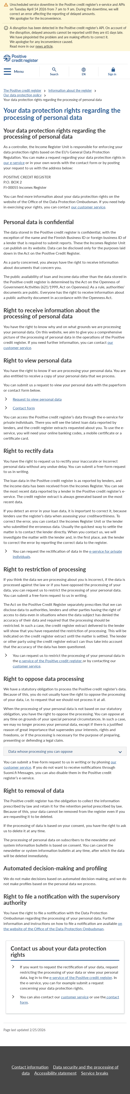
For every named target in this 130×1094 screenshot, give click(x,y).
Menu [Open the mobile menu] (14, 71)
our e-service (14, 162)
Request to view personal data (37, 399)
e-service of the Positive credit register (51, 660)
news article (44, 46)
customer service (26, 666)
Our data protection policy (22, 95)
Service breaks (94, 1073)
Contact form (24, 408)
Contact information (30, 1067)
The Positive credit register (22, 90)
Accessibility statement (55, 1073)
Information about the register (70, 90)
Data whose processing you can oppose (65, 751)
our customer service (88, 207)
